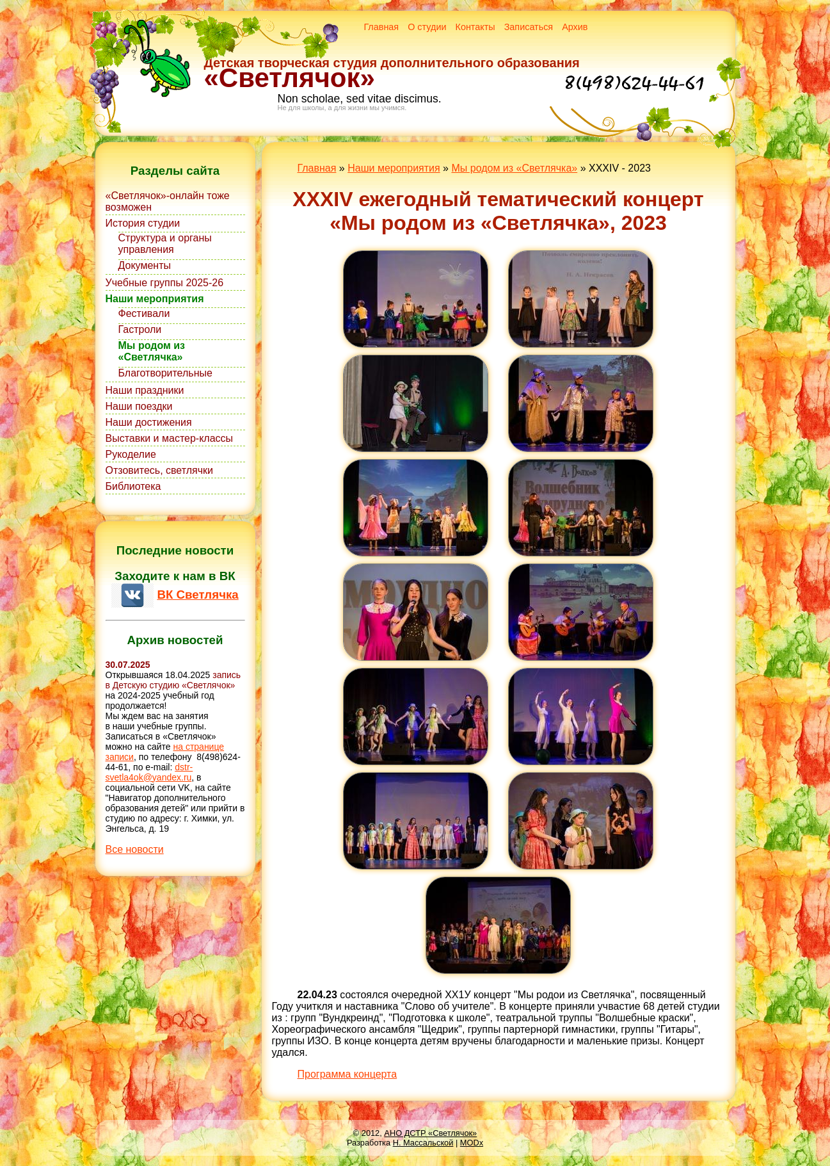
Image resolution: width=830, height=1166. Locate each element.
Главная (381, 27)
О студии (427, 27)
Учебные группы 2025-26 (165, 282)
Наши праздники (145, 390)
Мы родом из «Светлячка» (152, 351)
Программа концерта (347, 1074)
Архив (574, 27)
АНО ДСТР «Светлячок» (430, 1133)
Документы (144, 265)
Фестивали (144, 313)
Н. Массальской (423, 1142)
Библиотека (133, 486)
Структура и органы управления (165, 243)
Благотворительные (165, 373)
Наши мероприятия (155, 298)
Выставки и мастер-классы (170, 438)
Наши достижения (149, 422)
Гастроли (140, 329)
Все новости (135, 849)
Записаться (529, 27)
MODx (471, 1142)
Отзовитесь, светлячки (159, 470)
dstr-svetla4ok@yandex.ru (149, 772)
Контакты (475, 27)
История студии (143, 223)
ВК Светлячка (197, 594)
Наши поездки (139, 406)
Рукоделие (131, 454)
